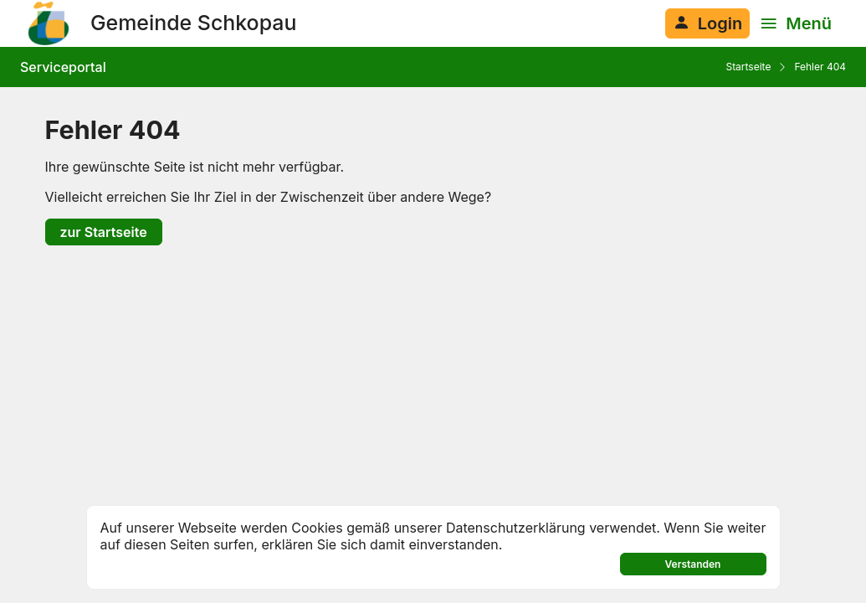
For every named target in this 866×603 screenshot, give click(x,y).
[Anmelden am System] (707, 23)
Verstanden (693, 564)
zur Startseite (103, 232)
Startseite (748, 66)
